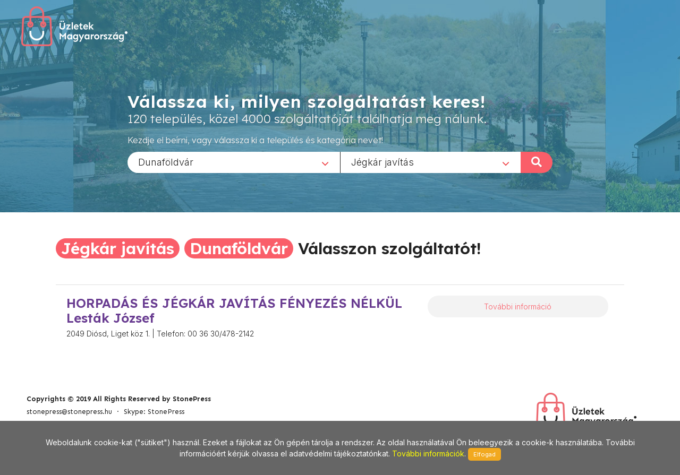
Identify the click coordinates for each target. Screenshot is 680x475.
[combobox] (234, 161)
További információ (517, 306)
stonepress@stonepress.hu (69, 412)
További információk (428, 453)
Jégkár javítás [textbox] (382, 161)
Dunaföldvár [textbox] (165, 161)
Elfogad (484, 454)
